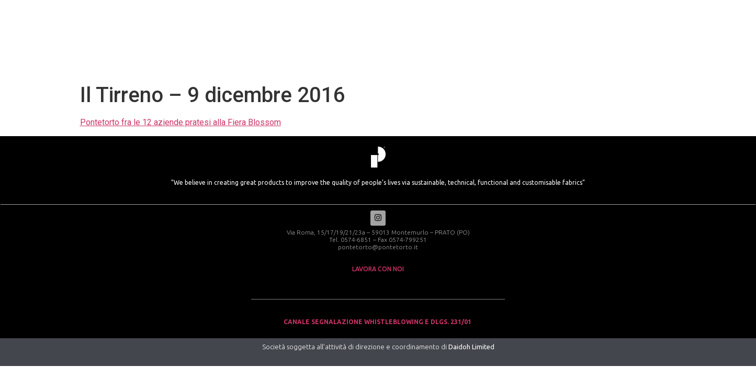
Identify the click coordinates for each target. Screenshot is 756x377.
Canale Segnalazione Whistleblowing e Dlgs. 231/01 (378, 322)
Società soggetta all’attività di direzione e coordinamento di (378, 347)
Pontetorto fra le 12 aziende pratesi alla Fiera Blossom (180, 122)
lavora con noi (378, 270)
